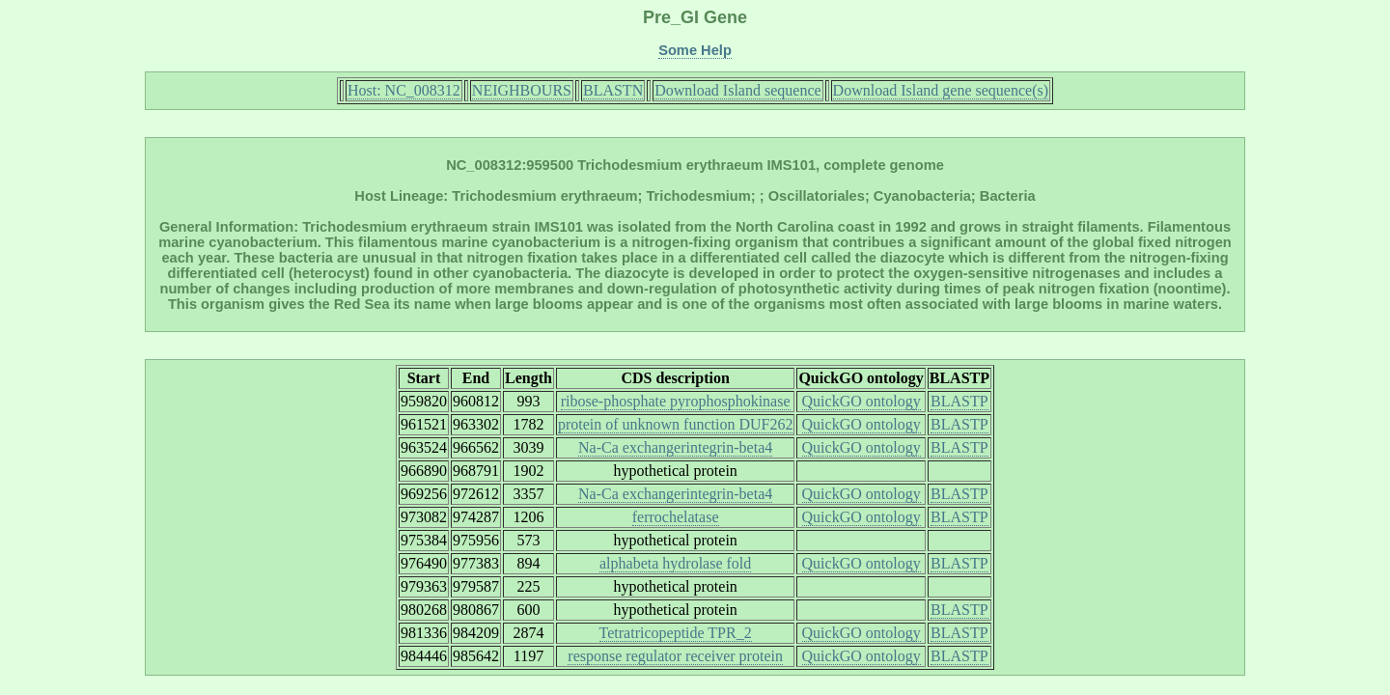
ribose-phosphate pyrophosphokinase (676, 401)
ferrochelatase (675, 517)
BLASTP (959, 401)
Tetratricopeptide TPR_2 (675, 633)
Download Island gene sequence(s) (940, 90)
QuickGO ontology (861, 401)
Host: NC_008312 (404, 90)
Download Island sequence (737, 90)
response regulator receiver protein (675, 656)
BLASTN (613, 90)
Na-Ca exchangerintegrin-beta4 (675, 447)
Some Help (695, 50)
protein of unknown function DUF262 (675, 424)
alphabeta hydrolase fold (675, 563)
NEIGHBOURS (521, 90)
